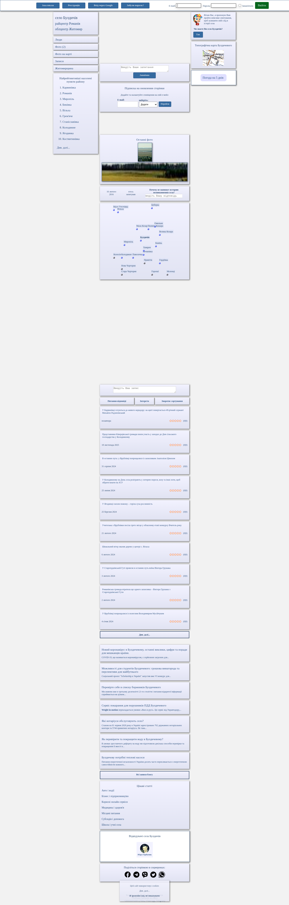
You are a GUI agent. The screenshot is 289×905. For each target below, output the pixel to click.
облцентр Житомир (68, 29)
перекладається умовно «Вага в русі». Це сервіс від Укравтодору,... (144, 709)
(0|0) (185, 423)
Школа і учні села (111, 827)
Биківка (67, 104)
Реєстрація (74, 5)
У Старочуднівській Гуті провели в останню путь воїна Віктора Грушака (136, 570)
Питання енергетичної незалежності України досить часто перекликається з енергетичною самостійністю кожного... (144, 763)
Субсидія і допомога (113, 821)
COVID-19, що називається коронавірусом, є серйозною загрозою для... (144, 655)
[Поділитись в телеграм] (136, 877)
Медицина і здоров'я (113, 809)
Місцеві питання (111, 815)
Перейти (165, 105)
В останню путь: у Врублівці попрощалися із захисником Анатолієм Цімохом (138, 460)
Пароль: (219, 6)
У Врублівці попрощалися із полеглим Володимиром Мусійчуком (133, 615)
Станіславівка (70, 121)
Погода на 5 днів (213, 77)
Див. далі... (144, 891)
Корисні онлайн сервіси (115, 804)
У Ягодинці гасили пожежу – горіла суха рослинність (127, 506)
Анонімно (144, 76)
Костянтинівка (71, 138)
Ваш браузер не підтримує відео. (144, 124)
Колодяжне (69, 127)
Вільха (66, 110)
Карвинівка (69, 87)
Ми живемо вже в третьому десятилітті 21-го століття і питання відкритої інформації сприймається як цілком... (144, 693)
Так (198, 35)
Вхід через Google (103, 5)
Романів (67, 93)
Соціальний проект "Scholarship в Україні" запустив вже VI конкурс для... (144, 674)
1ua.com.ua (48, 5)
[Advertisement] (144, 38)
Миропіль (68, 98)
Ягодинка (68, 133)
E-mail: (185, 6)
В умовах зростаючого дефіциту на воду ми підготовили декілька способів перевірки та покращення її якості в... (144, 745)
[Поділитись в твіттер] (153, 877)
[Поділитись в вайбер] (145, 877)
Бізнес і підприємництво (115, 798)
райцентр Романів (67, 23)
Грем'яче (67, 116)
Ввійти (262, 5)
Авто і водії (108, 792)
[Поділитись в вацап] (162, 877)
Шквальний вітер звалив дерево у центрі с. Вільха (125, 549)
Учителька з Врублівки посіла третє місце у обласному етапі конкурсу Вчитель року (142, 527)
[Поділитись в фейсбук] (127, 877)
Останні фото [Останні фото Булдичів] (144, 140)
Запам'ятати (246, 5)
